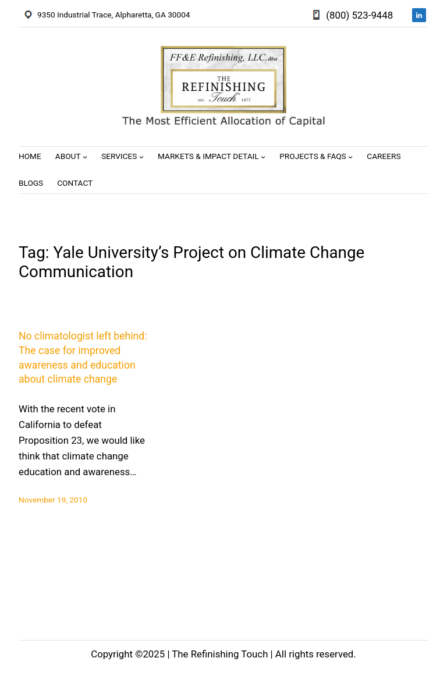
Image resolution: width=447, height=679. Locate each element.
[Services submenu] (141, 156)
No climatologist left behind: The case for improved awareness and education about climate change (83, 357)
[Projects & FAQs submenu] (350, 156)
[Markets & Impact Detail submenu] (263, 156)
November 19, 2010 (53, 499)
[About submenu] (85, 156)
